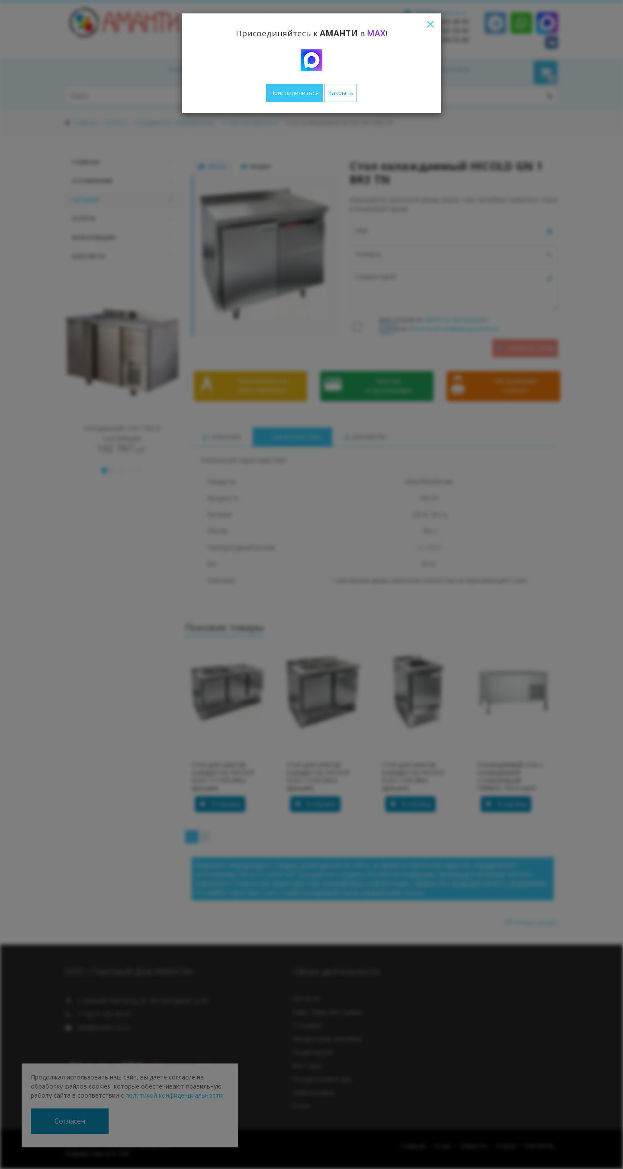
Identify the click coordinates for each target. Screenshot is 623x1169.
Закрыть (340, 93)
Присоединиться (294, 93)
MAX (376, 33)
